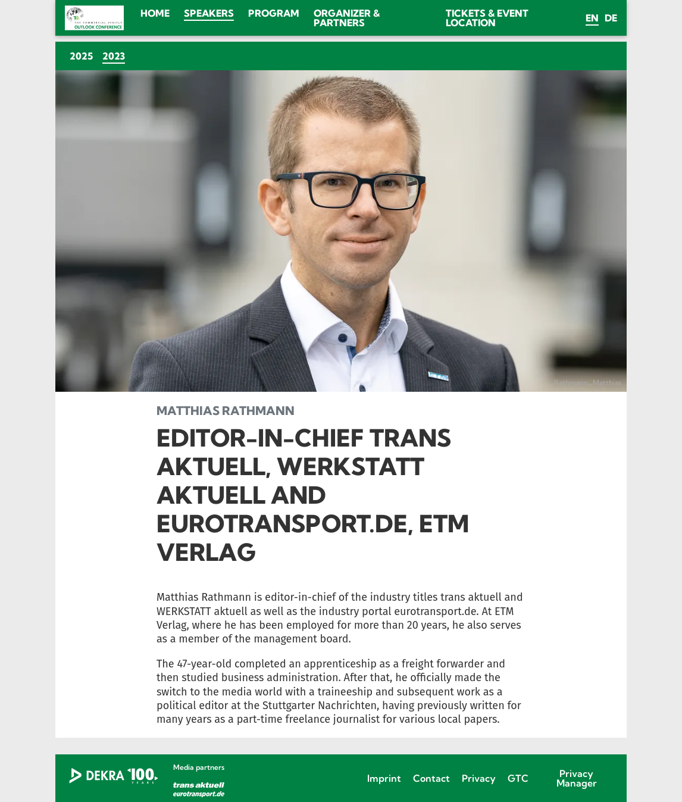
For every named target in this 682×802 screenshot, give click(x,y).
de (611, 18)
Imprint (384, 778)
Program (273, 13)
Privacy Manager (576, 778)
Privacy (479, 778)
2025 (81, 56)
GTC (518, 778)
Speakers (209, 13)
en (592, 18)
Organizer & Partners (347, 18)
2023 (116, 55)
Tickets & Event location (487, 18)
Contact (431, 778)
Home (155, 13)
